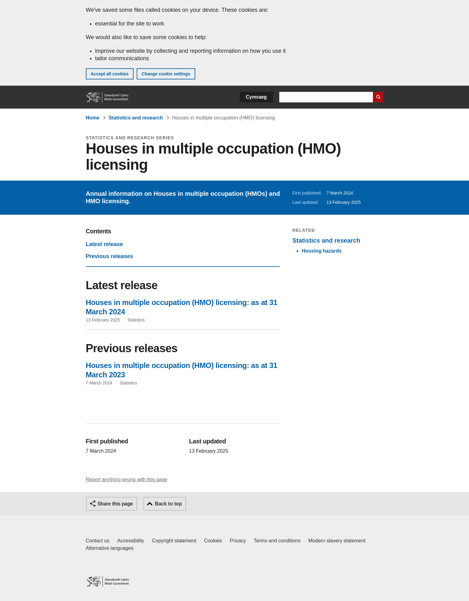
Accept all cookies (110, 73)
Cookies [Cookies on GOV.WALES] (213, 540)
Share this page (115, 503)
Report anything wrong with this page (126, 479)
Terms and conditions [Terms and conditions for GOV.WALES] (277, 540)
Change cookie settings (166, 73)
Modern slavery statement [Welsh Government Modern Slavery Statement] (336, 540)
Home (93, 117)
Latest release (104, 244)
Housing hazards (322, 250)
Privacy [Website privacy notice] (238, 540)
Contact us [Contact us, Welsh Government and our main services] (97, 540)
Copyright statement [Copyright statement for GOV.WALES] (174, 540)
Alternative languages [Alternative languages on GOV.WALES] (110, 548)
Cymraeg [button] (256, 97)
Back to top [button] (168, 503)
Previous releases (109, 256)
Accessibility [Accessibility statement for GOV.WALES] (130, 540)
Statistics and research (135, 117)
